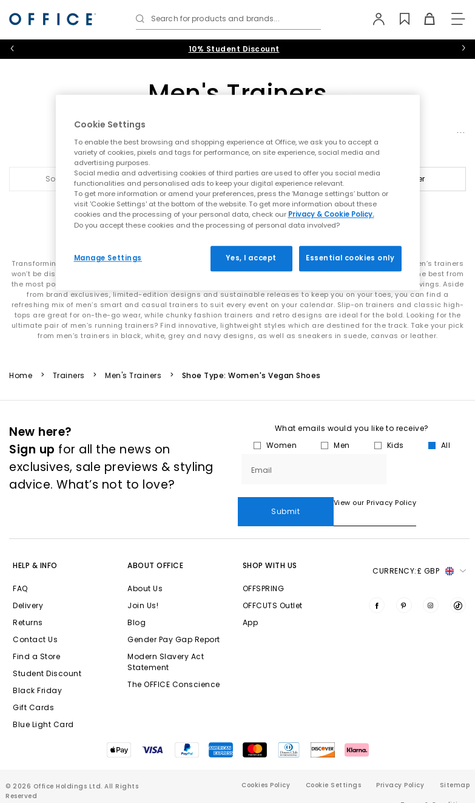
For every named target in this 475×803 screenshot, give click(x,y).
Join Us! (142, 588)
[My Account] (373, 19)
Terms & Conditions (435, 786)
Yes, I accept (251, 258)
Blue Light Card (43, 707)
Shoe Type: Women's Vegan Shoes (251, 375)
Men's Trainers (133, 375)
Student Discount (47, 656)
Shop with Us (270, 548)
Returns (28, 605)
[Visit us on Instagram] (431, 587)
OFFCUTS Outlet (273, 588)
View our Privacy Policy (279, 502)
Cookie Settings (334, 767)
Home (20, 375)
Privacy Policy (400, 767)
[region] (238, 192)
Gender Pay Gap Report (173, 622)
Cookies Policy (265, 767)
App (250, 605)
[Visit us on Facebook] (377, 587)
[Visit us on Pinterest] (404, 587)
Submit (428, 469)
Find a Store (36, 639)
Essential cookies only (350, 258)
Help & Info (35, 548)
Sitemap (455, 767)
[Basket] (422, 19)
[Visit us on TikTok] (458, 587)
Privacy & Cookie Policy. (331, 215)
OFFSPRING (264, 571)
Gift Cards (33, 690)
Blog (136, 605)
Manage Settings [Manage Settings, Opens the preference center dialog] (108, 258)
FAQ (20, 571)
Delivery (28, 588)
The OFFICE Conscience (173, 667)
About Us (145, 571)
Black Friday (37, 673)
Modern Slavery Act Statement (165, 644)
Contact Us (35, 622)
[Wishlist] (397, 19)
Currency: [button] (419, 553)
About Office (155, 548)
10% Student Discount (234, 49)
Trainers (69, 375)
